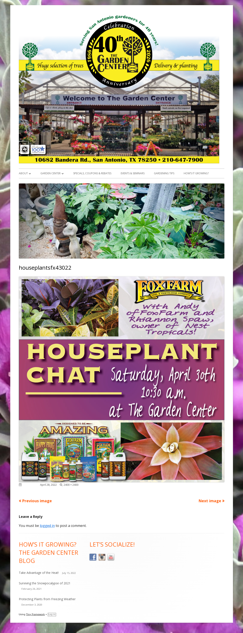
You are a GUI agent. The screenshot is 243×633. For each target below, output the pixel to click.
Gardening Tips (164, 173)
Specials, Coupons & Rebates (92, 173)
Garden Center (50, 173)
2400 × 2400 (71, 485)
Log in (51, 614)
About (23, 173)
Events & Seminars (133, 173)
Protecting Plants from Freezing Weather (47, 599)
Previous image (37, 500)
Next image (209, 500)
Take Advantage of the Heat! (39, 573)
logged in (47, 525)
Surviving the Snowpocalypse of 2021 (44, 583)
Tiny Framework (35, 614)
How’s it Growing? (196, 173)
